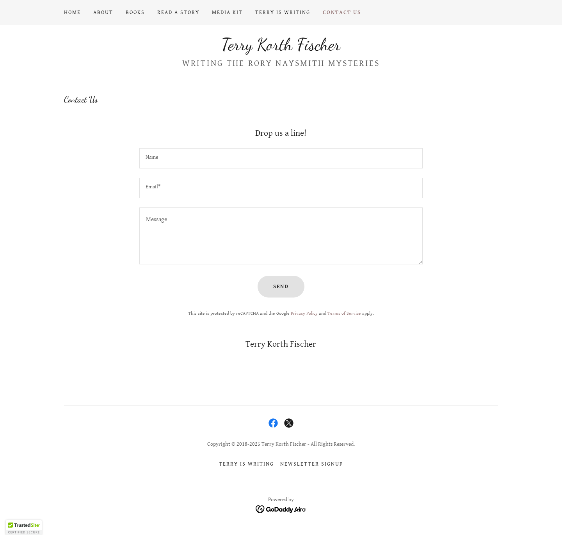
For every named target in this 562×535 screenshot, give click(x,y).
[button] (24, 527)
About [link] (103, 12)
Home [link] (72, 12)
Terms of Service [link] (344, 313)
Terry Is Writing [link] (282, 12)
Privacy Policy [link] (304, 313)
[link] (280, 48)
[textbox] (280, 158)
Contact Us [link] (342, 12)
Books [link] (135, 12)
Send (281, 286)
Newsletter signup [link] (311, 464)
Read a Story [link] (178, 12)
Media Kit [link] (227, 12)
